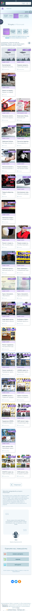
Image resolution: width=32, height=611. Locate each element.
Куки (18, 607)
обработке (5, 606)
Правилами (5, 605)
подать (7, 38)
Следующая (17, 485)
